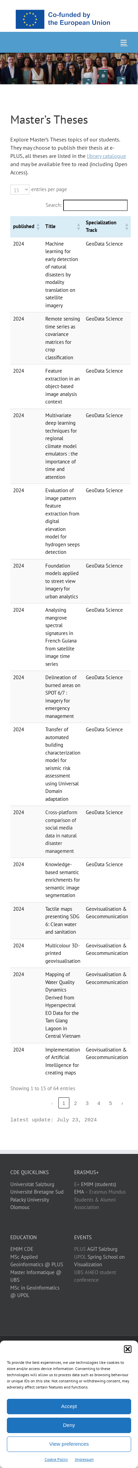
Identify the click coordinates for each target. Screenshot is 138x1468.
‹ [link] (52, 1103)
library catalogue (106, 155)
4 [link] (98, 1103)
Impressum (84, 1459)
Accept (69, 1406)
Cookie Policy (56, 1459)
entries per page (49, 189)
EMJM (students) (98, 1184)
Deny (69, 1425)
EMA (79, 1192)
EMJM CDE (21, 1249)
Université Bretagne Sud (37, 1192)
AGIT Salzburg (102, 1249)
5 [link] (110, 1103)
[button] (127, 1349)
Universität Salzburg (32, 1184)
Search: (53, 205)
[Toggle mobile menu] (124, 42)
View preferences (69, 1444)
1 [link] (63, 1103)
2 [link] (75, 1103)
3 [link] (87, 1103)
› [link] (122, 1103)
